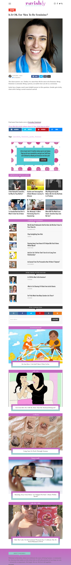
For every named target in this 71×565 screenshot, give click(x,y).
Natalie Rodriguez (31, 264)
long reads (35, 458)
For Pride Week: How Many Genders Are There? (41, 295)
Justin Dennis (15, 75)
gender (31, 137)
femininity (25, 137)
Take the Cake (35, 503)
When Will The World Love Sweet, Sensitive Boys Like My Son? (53, 213)
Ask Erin (35, 371)
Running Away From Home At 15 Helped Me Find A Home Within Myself (43, 244)
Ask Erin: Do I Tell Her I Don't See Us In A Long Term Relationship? (42, 254)
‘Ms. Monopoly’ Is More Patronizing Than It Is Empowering (34, 213)
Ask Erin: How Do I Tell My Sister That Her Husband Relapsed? (35, 408)
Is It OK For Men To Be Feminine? (37, 277)
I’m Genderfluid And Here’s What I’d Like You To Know (17, 212)
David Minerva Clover (31, 229)
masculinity (16, 137)
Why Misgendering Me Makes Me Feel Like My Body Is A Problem (53, 193)
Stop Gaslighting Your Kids (35, 234)
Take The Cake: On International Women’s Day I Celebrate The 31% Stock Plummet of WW (36, 540)
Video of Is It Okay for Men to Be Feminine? (32, 106)
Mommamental (35, 328)
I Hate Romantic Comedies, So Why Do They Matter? (17, 192)
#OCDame (35, 415)
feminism (38, 137)
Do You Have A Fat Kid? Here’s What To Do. (35, 364)
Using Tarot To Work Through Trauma (35, 451)
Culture (12, 10)
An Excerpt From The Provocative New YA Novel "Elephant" (44, 262)
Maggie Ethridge (30, 247)
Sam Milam (29, 236)
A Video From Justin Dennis (42, 286)
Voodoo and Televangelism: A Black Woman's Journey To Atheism (35, 193)
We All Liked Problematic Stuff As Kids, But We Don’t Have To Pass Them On (45, 226)
